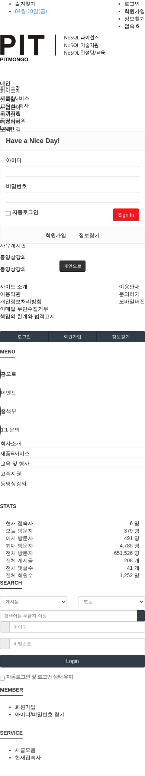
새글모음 (25, 750)
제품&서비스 (14, 98)
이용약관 (10, 294)
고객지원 (10, 113)
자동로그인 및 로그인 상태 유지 (36, 677)
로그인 (132, 4)
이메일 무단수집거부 (24, 309)
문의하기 (129, 294)
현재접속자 (28, 757)
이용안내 (129, 287)
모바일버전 (132, 301)
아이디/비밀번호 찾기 (40, 714)
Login (72, 661)
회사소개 (10, 91)
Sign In (126, 215)
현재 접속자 (19, 523)
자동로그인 (22, 212)
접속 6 (131, 26)
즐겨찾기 (25, 4)
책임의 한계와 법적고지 (27, 316)
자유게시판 (13, 245)
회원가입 (134, 11)
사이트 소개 (14, 287)
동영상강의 (13, 257)
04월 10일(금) (31, 11)
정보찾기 (134, 19)
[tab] (72, 443)
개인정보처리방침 (21, 301)
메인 (5, 83)
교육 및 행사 (14, 106)
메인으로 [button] (72, 266)
